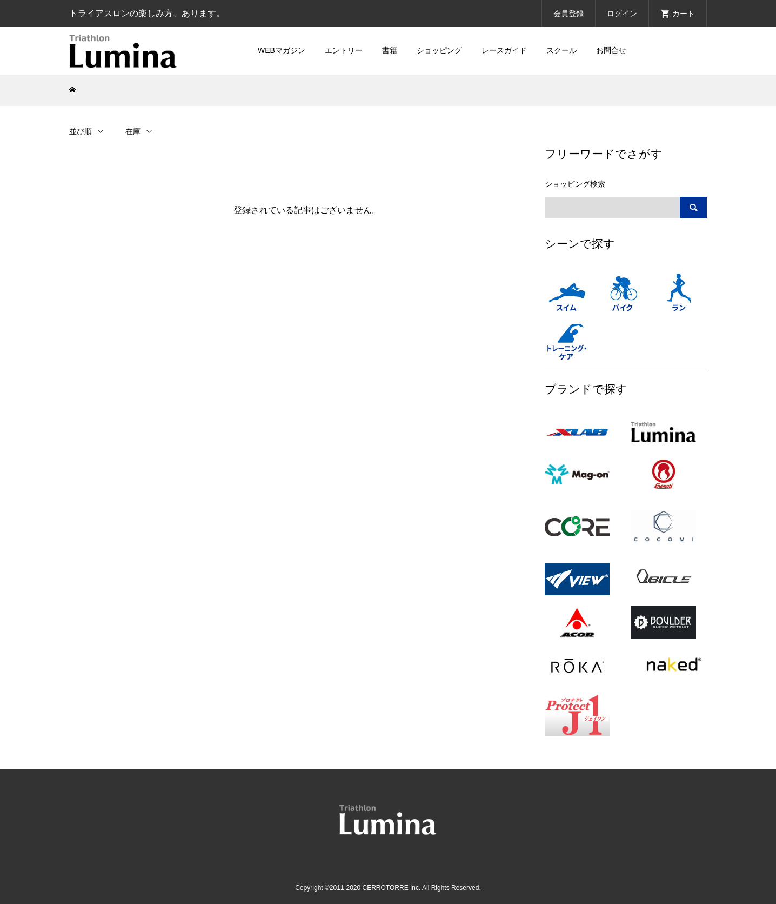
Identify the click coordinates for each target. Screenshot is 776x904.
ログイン (622, 13)
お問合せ (611, 50)
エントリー (344, 50)
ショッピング (439, 50)
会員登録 (568, 13)
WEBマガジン (281, 50)
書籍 (389, 50)
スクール (561, 50)
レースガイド (504, 50)
